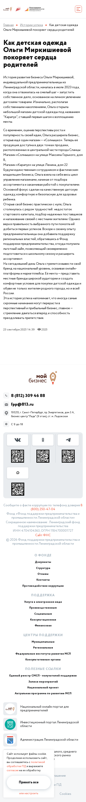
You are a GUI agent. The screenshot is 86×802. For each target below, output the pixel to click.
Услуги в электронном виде (43, 602)
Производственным (43, 607)
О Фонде (43, 555)
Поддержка (43, 595)
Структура (43, 568)
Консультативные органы (43, 659)
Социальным (43, 614)
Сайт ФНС (43, 535)
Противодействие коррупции (43, 586)
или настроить (28, 793)
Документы (43, 562)
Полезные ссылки (43, 669)
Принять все (29, 782)
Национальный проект (43, 687)
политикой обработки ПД (26, 764)
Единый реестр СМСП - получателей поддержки (43, 675)
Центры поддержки (43, 635)
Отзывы (43, 574)
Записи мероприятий (43, 681)
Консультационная (43, 619)
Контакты (43, 579)
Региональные (43, 647)
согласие (12, 770)
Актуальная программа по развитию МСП (43, 693)
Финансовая (43, 625)
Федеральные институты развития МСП (43, 653)
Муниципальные (43, 642)
